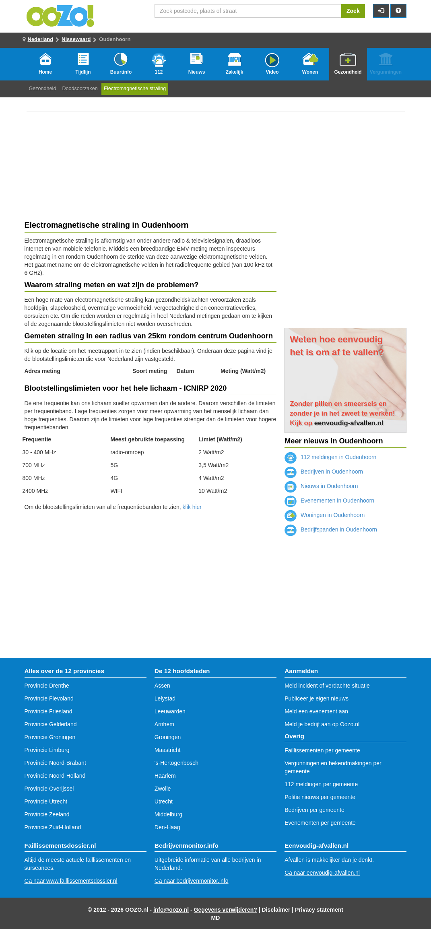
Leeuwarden (170, 711)
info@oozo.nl (171, 909)
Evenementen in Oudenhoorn (329, 500)
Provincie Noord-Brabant (55, 763)
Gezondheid (42, 88)
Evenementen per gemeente (320, 823)
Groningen (168, 737)
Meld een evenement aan (316, 711)
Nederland (41, 39)
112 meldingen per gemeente (321, 784)
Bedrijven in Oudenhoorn (324, 471)
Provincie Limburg (47, 750)
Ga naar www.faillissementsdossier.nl (71, 881)
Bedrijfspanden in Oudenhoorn (331, 529)
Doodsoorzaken (79, 88)
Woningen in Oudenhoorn (325, 515)
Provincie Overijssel (49, 788)
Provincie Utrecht (46, 801)
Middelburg (168, 814)
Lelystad (165, 698)
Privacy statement (319, 909)
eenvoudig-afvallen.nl (349, 423)
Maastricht (168, 750)
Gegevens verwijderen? (225, 909)
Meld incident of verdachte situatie (327, 685)
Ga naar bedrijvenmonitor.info (192, 881)
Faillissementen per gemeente (322, 750)
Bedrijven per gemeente (314, 810)
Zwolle (163, 788)
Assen (162, 685)
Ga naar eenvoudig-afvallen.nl (322, 872)
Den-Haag (167, 827)
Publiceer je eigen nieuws (317, 698)
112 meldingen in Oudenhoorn (330, 457)
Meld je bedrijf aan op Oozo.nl (322, 724)
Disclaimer (276, 909)
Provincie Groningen (50, 737)
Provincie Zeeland (47, 814)
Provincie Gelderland (51, 724)
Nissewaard (76, 39)
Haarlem (165, 775)
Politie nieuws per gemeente (320, 797)
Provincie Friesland (48, 711)
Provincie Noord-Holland (55, 775)
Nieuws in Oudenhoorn (321, 486)
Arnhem (164, 724)
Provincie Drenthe (47, 685)
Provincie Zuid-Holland (53, 827)
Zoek (353, 11)
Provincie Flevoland (49, 698)
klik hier (192, 507)
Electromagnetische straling (135, 88)
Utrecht (164, 801)
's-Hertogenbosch (176, 763)
